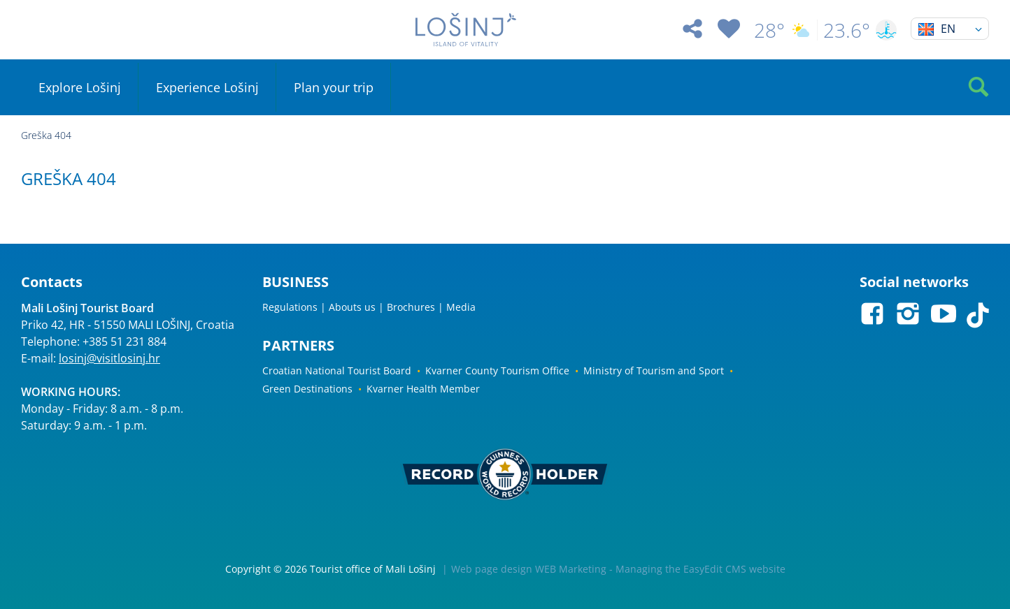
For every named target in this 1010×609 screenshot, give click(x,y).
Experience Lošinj (207, 87)
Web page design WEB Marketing (528, 568)
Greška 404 (46, 135)
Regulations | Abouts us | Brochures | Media (369, 307)
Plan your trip (334, 87)
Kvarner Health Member (423, 388)
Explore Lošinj (79, 87)
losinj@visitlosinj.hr (109, 358)
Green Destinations (307, 388)
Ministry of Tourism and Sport (653, 370)
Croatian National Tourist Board (336, 370)
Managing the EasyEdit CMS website (700, 568)
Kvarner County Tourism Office (497, 370)
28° (782, 30)
